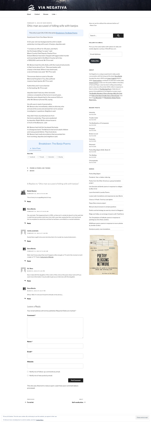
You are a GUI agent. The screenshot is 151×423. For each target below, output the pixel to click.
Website (30, 362)
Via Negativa (52, 7)
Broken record (93, 134)
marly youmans (32, 231)
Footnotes (92, 139)
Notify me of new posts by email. (40, 376)
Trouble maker (93, 118)
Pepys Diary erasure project (97, 203)
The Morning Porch (105, 89)
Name (30, 342)
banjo (32, 170)
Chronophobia (93, 160)
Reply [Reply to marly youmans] (29, 241)
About (29, 14)
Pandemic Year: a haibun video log (99, 177)
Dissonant (92, 144)
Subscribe (95, 61)
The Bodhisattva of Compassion (99, 123)
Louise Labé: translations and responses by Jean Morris (106, 196)
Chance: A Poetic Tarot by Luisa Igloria (101, 199)
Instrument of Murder (46, 257)
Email (29, 352)
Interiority (92, 112)
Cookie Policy (39, 420)
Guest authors (97, 80)
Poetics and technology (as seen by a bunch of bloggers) (106, 210)
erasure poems (93, 82)
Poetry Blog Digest (94, 173)
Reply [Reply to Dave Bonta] (29, 223)
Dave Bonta (47, 23)
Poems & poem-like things (40, 168)
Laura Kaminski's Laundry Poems (99, 192)
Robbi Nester (32, 191)
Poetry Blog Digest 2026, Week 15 (99, 150)
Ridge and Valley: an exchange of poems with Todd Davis (106, 214)
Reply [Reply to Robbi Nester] (29, 201)
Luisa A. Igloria (111, 78)
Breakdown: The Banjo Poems (66, 33)
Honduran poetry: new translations (99, 229)
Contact (37, 14)
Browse (45, 14)
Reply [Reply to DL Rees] (29, 281)
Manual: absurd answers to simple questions (102, 207)
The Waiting (92, 155)
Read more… (93, 100)
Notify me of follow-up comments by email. (44, 372)
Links (54, 14)
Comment (31, 315)
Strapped (92, 128)
